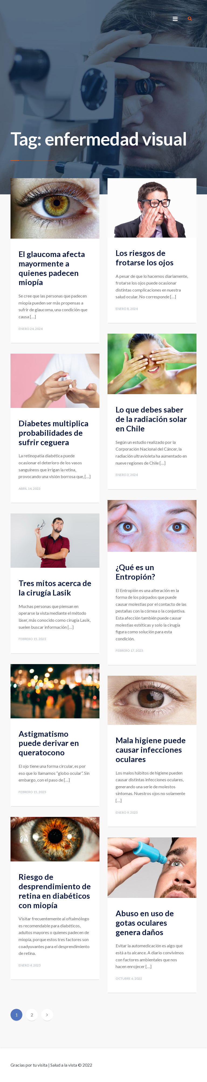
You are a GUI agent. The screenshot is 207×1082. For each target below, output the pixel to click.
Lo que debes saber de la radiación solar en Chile (151, 419)
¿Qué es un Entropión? (135, 571)
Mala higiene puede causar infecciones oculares (151, 749)
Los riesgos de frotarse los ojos (145, 257)
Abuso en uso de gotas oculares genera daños (145, 922)
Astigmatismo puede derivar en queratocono (49, 743)
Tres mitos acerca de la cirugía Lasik (55, 587)
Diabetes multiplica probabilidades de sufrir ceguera (53, 432)
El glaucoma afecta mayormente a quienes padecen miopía (52, 268)
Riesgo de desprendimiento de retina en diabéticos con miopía (55, 890)
